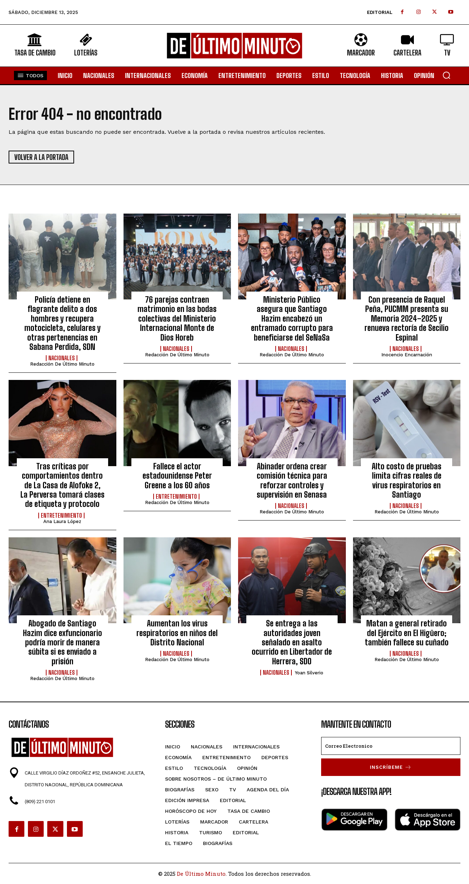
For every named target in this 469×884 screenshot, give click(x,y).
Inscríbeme (391, 767)
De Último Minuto (201, 873)
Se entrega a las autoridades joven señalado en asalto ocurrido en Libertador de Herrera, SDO (292, 642)
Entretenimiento (61, 515)
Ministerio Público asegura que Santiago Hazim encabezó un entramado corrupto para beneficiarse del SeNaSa (292, 318)
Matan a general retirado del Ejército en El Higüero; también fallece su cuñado (407, 633)
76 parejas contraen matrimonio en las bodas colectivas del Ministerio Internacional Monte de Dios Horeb (177, 318)
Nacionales (61, 358)
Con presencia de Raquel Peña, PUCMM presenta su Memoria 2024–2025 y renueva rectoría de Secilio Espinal (406, 318)
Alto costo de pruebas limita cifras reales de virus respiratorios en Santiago (406, 480)
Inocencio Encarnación (406, 354)
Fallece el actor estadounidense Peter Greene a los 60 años (177, 475)
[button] (446, 75)
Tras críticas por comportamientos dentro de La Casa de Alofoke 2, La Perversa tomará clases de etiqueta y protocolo (62, 485)
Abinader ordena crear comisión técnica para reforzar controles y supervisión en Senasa (292, 480)
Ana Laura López (62, 521)
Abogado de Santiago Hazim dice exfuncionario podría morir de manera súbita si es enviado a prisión (62, 642)
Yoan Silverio (309, 672)
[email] (390, 746)
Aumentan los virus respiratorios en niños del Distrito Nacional (177, 633)
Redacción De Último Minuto (62, 364)
